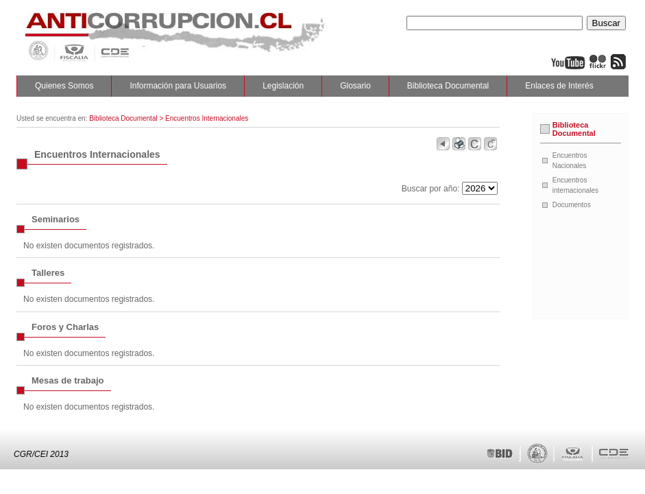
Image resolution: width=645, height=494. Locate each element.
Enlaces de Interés (559, 86)
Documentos (571, 205)
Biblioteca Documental (448, 86)
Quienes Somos (64, 86)
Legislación (283, 86)
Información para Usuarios (178, 86)
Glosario (355, 86)
